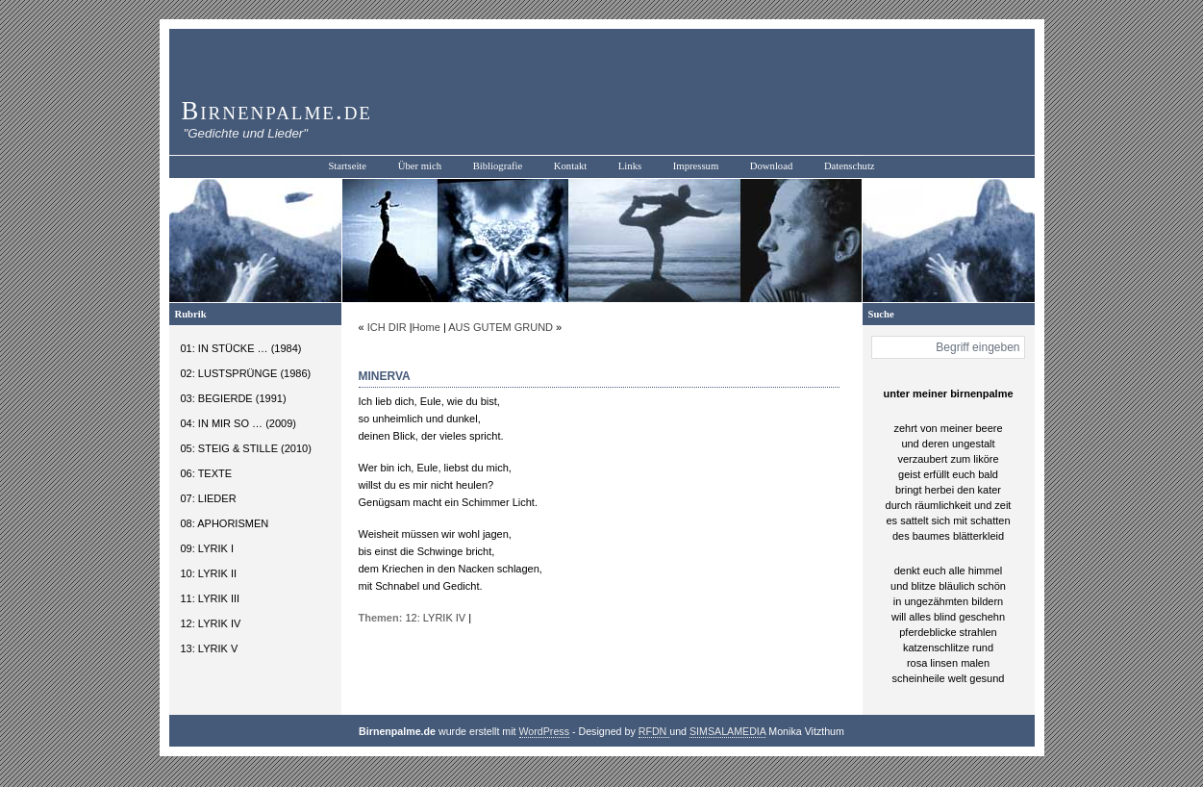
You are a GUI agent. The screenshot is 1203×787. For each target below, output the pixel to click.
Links (629, 166)
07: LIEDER (209, 498)
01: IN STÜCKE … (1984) (241, 348)
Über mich (419, 166)
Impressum (695, 166)
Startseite (347, 166)
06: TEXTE (207, 473)
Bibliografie (498, 166)
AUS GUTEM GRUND (500, 327)
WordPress (544, 731)
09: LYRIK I (207, 548)
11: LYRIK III (210, 598)
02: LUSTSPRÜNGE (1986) (246, 373)
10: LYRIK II (209, 573)
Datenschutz (849, 166)
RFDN (654, 731)
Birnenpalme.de (277, 110)
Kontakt (570, 166)
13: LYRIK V (209, 648)
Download (771, 166)
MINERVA (385, 376)
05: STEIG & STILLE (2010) (246, 448)
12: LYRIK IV (211, 623)
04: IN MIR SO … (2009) (238, 423)
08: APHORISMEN (225, 523)
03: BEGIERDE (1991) (234, 398)
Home (426, 327)
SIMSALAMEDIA (727, 731)
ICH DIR (387, 327)
